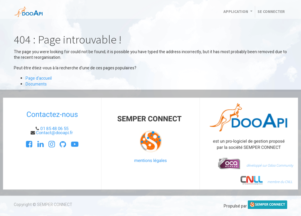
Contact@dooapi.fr (54, 132)
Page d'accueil (39, 78)
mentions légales (150, 161)
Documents (36, 84)
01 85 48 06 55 (54, 128)
